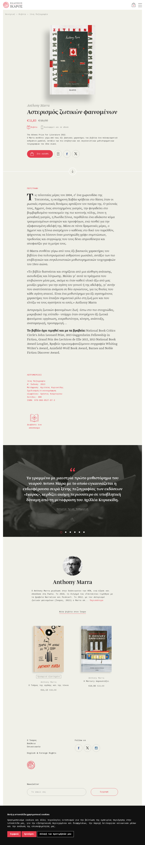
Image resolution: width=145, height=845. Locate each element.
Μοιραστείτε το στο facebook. (67, 154)
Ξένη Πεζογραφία (39, 14)
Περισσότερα (96, 600)
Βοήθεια (31, 743)
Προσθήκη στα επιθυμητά (58, 154)
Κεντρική (10, 14)
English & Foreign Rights (41, 753)
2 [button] (65, 532)
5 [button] (79, 532)
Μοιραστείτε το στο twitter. (76, 154)
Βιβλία (22, 14)
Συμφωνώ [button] (14, 834)
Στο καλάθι (43, 154)
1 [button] (61, 532)
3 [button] (70, 532)
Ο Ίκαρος (32, 740)
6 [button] (83, 532)
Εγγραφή (104, 792)
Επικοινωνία (33, 747)
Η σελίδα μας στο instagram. (96, 748)
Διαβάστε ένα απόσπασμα (34, 426)
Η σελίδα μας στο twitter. (87, 748)
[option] (72, 482)
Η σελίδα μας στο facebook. (78, 748)
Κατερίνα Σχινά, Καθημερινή (72, 509)
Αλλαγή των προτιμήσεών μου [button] (55, 834)
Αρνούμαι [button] (29, 834)
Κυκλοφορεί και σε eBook (56, 127)
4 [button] (74, 532)
